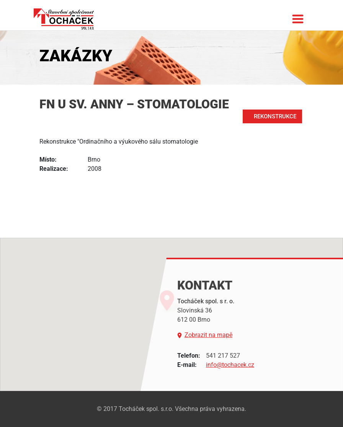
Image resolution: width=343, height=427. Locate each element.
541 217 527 (223, 355)
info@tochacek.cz (230, 364)
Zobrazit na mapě (204, 335)
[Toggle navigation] (298, 22)
